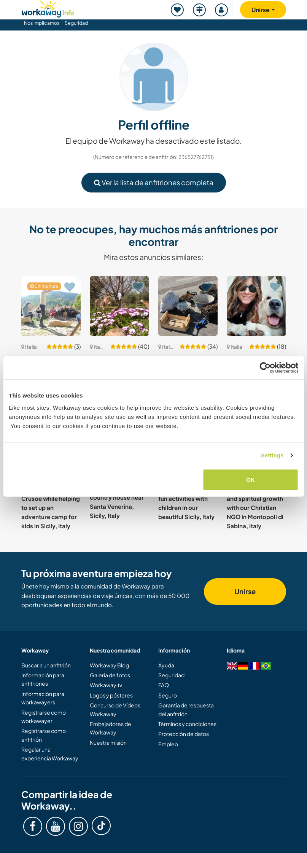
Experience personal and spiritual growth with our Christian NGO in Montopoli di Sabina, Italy (255, 507)
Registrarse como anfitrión (43, 734)
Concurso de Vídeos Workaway (115, 709)
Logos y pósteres (111, 695)
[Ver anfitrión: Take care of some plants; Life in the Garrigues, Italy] (51, 306)
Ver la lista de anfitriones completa (153, 182)
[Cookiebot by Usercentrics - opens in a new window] (265, 368)
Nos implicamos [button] (41, 23)
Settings (272, 455)
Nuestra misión (108, 742)
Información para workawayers (42, 697)
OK (250, 479)
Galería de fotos (110, 675)
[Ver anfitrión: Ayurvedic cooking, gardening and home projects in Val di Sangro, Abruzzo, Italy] (188, 306)
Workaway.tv (106, 684)
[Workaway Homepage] (48, 7)
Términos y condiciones (187, 723)
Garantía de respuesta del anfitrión (186, 709)
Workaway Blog (109, 665)
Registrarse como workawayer (43, 716)
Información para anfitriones (42, 679)
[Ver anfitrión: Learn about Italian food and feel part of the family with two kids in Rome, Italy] (256, 306)
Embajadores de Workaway (110, 728)
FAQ (163, 684)
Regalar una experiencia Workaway (49, 753)
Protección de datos (183, 733)
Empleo (168, 744)
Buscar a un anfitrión (46, 665)
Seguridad (76, 23)
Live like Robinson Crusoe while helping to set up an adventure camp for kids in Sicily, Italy (50, 507)
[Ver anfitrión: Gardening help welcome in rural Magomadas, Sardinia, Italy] (119, 306)
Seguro (167, 695)
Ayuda (166, 665)
